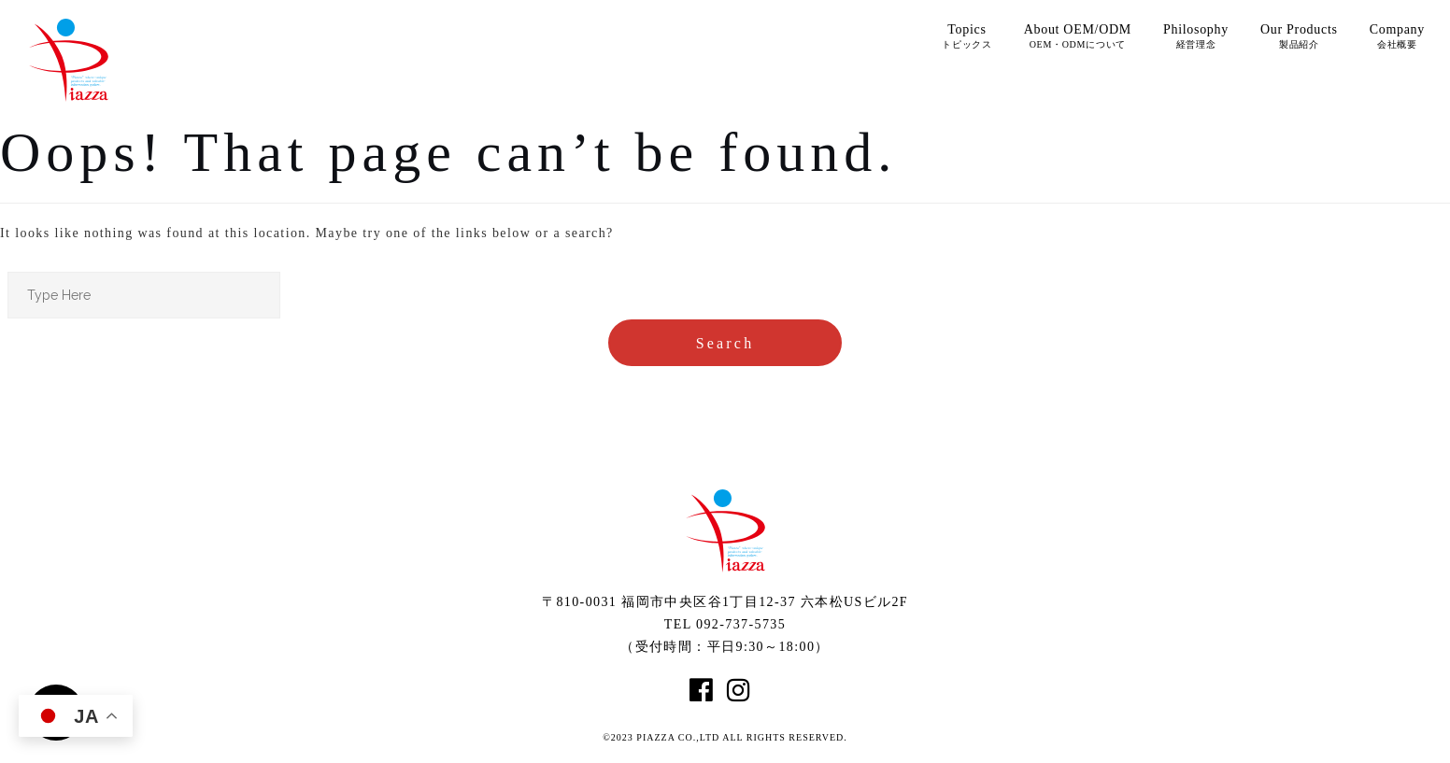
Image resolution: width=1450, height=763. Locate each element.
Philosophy (1196, 35)
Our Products (1299, 35)
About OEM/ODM (1077, 35)
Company (1397, 35)
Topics (967, 35)
